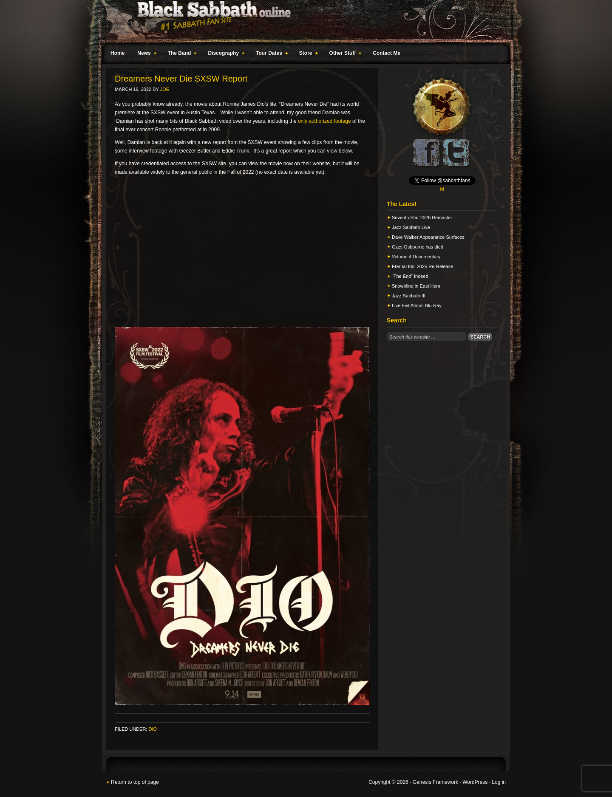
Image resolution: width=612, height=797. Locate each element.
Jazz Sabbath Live (411, 227)
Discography (224, 54)
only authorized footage (324, 121)
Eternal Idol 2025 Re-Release (422, 266)
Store (307, 54)
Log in (499, 782)
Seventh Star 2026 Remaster (422, 217)
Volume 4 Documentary (416, 256)
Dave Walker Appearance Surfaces (428, 237)
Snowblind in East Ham (416, 285)
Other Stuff (344, 54)
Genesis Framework (435, 782)
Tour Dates (270, 54)
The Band (181, 54)
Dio (152, 729)
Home (117, 53)
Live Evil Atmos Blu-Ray (417, 305)
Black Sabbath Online (302, 21)
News (145, 54)
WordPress (474, 782)
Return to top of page (135, 782)
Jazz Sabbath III (408, 295)
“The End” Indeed (410, 276)
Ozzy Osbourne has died (417, 246)
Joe (164, 89)
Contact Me (386, 53)
